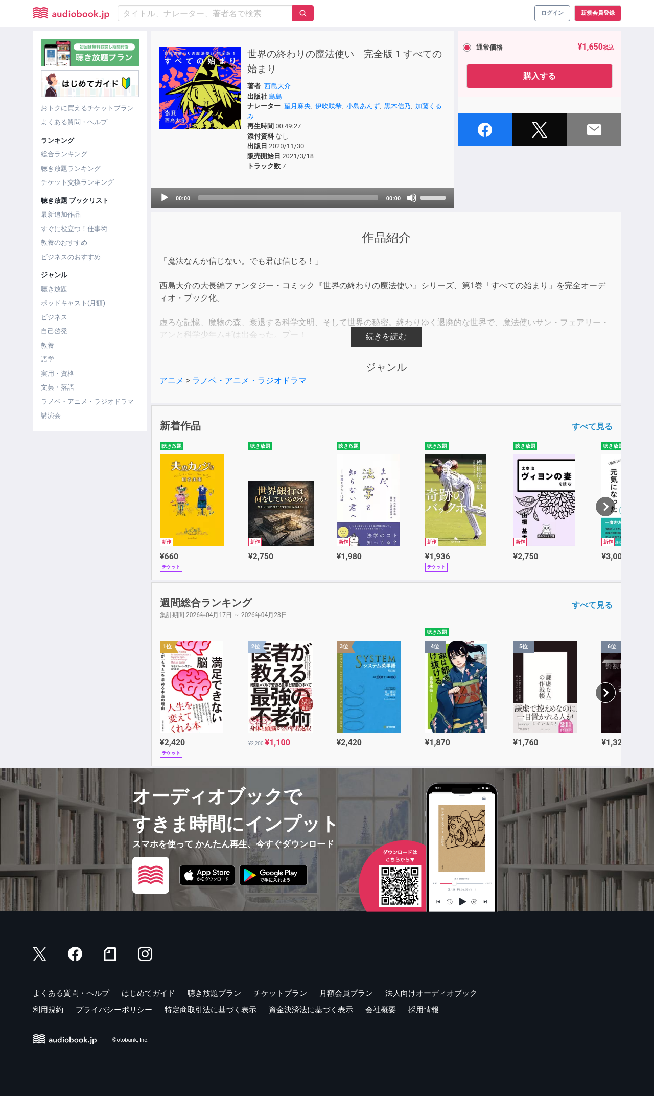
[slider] (288, 197)
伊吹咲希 (328, 106)
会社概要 (380, 1009)
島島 (275, 96)
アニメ (171, 380)
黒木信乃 (397, 106)
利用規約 (48, 1009)
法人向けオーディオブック (431, 993)
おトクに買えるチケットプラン (87, 108)
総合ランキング (64, 154)
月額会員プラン (346, 993)
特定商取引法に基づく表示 (210, 1009)
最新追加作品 (61, 214)
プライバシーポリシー (114, 1009)
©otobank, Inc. (130, 1040)
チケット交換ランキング (77, 182)
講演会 (51, 415)
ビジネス (54, 317)
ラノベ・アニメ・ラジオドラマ (87, 401)
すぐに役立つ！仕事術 (74, 229)
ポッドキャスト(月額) (73, 303)
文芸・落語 (57, 387)
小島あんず (363, 106)
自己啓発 (54, 331)
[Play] (164, 198)
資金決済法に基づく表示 (311, 1009)
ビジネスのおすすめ (71, 257)
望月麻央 (297, 106)
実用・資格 (57, 373)
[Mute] (412, 198)
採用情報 (423, 1009)
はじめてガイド (148, 993)
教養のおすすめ (64, 242)
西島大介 (277, 86)
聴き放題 (54, 289)
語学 (47, 359)
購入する (539, 76)
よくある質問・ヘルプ (74, 122)
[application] (302, 198)
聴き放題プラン (214, 993)
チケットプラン (280, 993)
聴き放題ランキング (71, 168)
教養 (47, 345)
